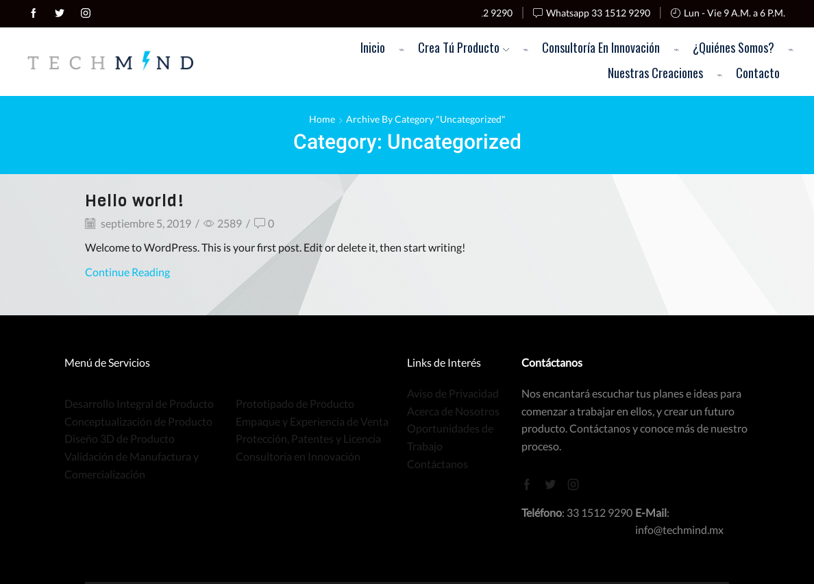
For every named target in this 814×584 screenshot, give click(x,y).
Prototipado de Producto (295, 403)
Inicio (372, 47)
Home (322, 119)
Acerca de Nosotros (453, 410)
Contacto (758, 72)
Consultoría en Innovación (601, 47)
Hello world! (134, 201)
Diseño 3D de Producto (119, 438)
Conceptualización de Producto (138, 421)
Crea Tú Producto (463, 47)
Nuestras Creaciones (655, 72)
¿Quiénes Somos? (733, 47)
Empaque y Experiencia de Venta (312, 421)
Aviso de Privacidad (453, 393)
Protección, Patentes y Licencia (308, 438)
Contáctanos (437, 463)
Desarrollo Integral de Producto (139, 403)
